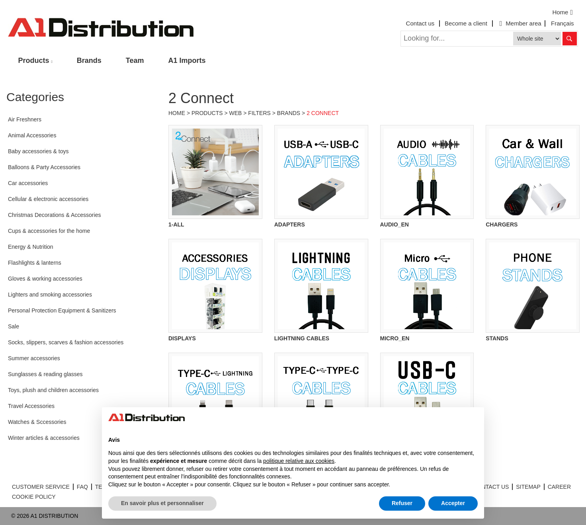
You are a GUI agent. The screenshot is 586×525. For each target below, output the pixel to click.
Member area (519, 23)
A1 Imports (187, 60)
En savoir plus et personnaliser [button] (162, 503)
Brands (89, 60)
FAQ (82, 487)
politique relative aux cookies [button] (298, 461)
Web (235, 113)
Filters (259, 113)
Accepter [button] (453, 503)
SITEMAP (528, 487)
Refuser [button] (402, 503)
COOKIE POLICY (34, 497)
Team (135, 60)
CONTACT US (491, 487)
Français (562, 23)
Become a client (466, 23)
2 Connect (323, 113)
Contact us (420, 23)
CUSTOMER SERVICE (41, 487)
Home (563, 12)
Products (33, 60)
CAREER (559, 487)
